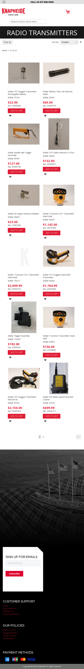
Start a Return (10, 608)
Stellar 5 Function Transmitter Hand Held (59, 337)
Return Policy (9, 630)
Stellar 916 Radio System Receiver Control (58, 398)
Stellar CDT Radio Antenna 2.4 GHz (58, 152)
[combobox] (28, 21)
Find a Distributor (11, 614)
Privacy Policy (9, 635)
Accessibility (8, 638)
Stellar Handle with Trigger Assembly (19, 154)
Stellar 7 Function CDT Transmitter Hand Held (23, 276)
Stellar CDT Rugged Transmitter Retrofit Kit (22, 398)
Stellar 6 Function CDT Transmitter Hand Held (58, 215)
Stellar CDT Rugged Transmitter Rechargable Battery (22, 92)
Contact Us (8, 611)
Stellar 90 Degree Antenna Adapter (23, 213)
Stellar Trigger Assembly (18, 335)
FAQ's (5, 606)
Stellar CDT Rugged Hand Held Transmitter (56, 276)
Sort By (55, 42)
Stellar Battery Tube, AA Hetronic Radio (58, 92)
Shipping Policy (10, 633)
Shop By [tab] (7, 42)
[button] (10, 115)
